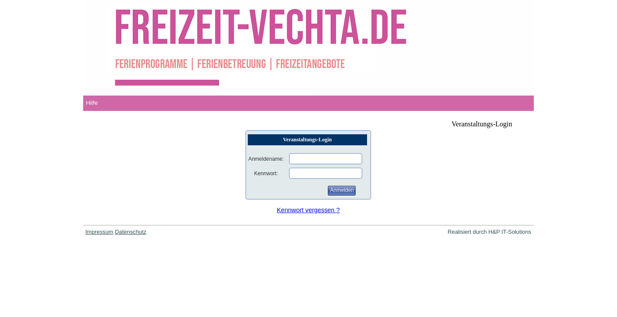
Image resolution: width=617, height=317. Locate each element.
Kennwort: (266, 173)
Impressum (99, 232)
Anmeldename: (266, 159)
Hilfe (92, 103)
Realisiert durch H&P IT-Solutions (489, 232)
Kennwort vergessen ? (308, 210)
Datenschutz (130, 232)
